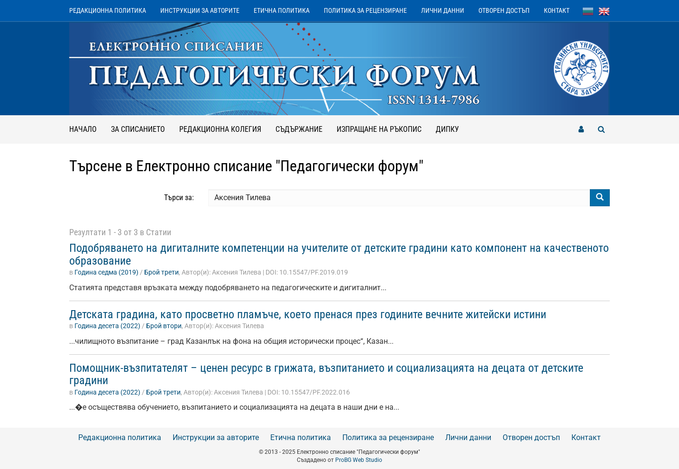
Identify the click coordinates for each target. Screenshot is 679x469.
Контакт (556, 10)
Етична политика (282, 10)
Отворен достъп (504, 10)
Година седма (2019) (106, 272)
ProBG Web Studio (358, 460)
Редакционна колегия (220, 129)
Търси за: (179, 197)
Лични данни (442, 10)
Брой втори (164, 326)
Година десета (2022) (107, 326)
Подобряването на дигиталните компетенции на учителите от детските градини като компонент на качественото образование (339, 254)
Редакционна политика (107, 10)
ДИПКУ (447, 129)
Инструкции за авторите (199, 10)
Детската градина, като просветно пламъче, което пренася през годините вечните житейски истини (307, 314)
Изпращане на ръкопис (379, 129)
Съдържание (298, 129)
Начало (83, 129)
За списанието (138, 129)
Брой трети (161, 272)
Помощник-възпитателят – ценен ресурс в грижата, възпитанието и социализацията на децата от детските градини (326, 374)
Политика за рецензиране (365, 10)
